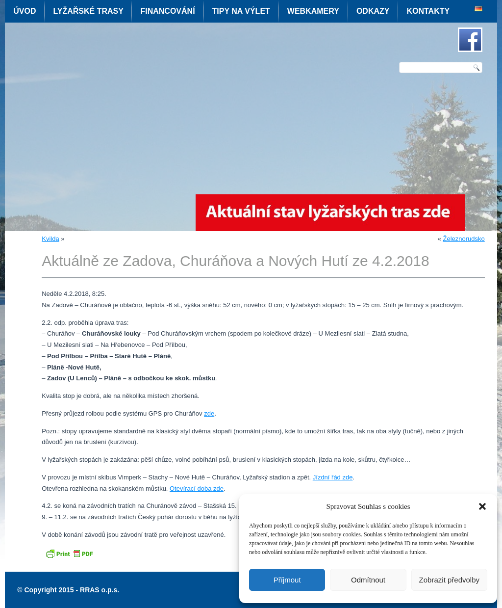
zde (209, 413)
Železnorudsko (463, 238)
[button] (482, 506)
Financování (167, 11)
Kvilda (50, 238)
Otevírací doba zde (197, 488)
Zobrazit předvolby (449, 580)
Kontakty (428, 11)
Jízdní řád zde (333, 477)
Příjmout (287, 580)
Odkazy (373, 11)
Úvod (24, 11)
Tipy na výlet (241, 11)
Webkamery (313, 11)
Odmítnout (368, 580)
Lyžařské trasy (88, 11)
